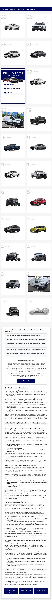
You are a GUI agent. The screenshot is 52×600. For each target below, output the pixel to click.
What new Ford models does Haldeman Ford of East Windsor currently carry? (24, 335)
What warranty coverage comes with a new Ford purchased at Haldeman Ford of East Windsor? (25, 354)
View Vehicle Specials (11, 591)
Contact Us (26, 381)
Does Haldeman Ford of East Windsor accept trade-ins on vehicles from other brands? (26, 349)
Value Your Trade (26, 590)
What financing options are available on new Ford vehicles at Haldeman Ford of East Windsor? (25, 344)
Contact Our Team (41, 590)
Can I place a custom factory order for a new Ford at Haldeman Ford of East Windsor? (26, 339)
